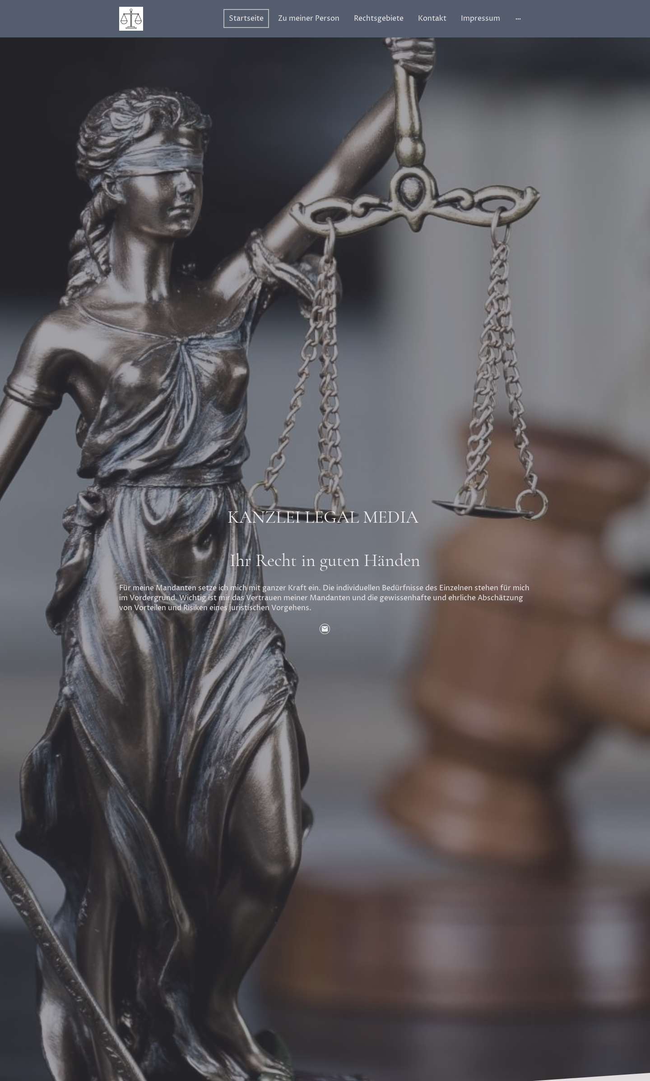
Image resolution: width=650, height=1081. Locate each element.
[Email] (325, 629)
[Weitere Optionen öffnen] (518, 18)
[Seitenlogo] (131, 19)
